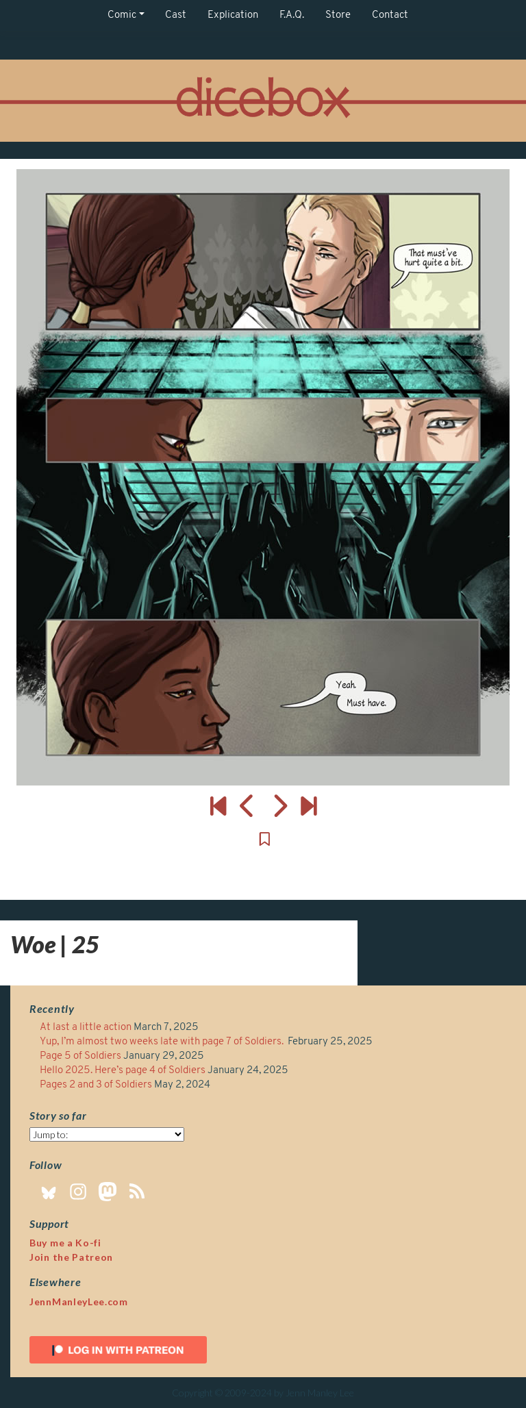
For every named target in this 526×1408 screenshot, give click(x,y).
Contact (390, 15)
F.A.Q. (291, 15)
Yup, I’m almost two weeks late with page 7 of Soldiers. (163, 1042)
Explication (233, 15)
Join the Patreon (71, 1257)
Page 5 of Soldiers (80, 1056)
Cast (175, 15)
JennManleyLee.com (78, 1301)
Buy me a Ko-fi (65, 1242)
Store (338, 15)
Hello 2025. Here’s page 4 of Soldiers (122, 1071)
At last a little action (86, 1027)
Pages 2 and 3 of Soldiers (96, 1085)
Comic (122, 15)
